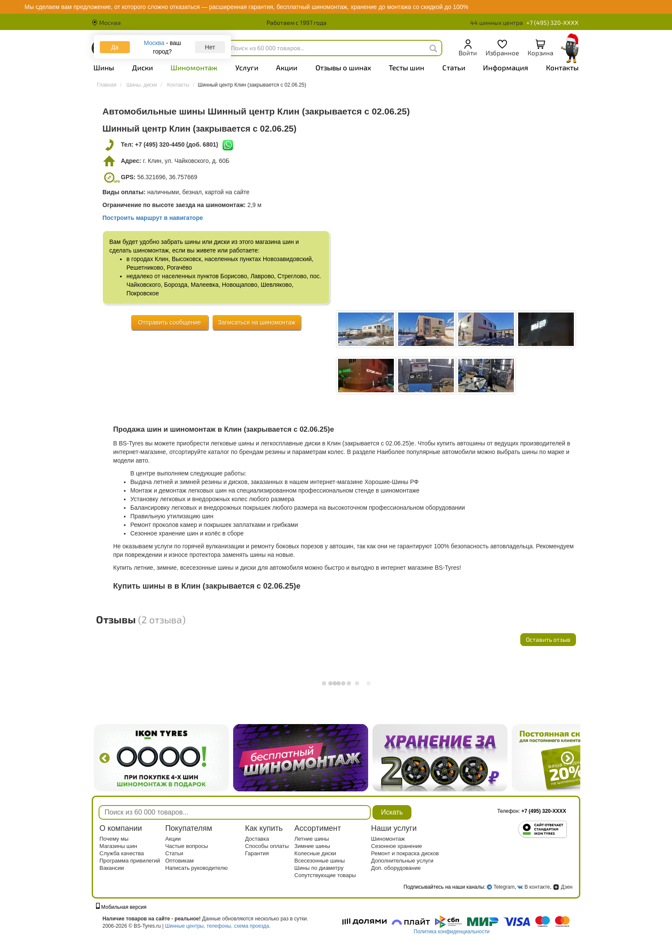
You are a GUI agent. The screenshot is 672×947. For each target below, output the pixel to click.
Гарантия (257, 853)
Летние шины (311, 839)
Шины (103, 67)
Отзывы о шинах (343, 67)
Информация (505, 67)
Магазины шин (118, 846)
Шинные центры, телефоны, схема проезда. (217, 926)
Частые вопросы (186, 846)
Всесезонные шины (319, 860)
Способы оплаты (267, 846)
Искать (392, 812)
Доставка (257, 839)
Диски (142, 67)
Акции (286, 67)
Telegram (503, 887)
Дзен (563, 887)
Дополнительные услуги (402, 860)
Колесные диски (315, 853)
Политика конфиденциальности (451, 932)
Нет (210, 47)
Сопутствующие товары (325, 875)
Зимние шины (312, 846)
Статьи (453, 67)
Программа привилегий (129, 860)
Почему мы (114, 839)
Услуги (246, 67)
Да (114, 47)
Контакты (562, 67)
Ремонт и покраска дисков (405, 853)
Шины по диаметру (319, 868)
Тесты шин (406, 67)
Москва (106, 22)
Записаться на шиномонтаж (257, 322)
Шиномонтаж (194, 67)
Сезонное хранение (396, 846)
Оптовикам (179, 860)
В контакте (537, 887)
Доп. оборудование (396, 868)
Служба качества (121, 853)
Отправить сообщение (169, 322)
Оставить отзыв (548, 639)
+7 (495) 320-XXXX (552, 22)
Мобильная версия (121, 907)
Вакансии (111, 868)
